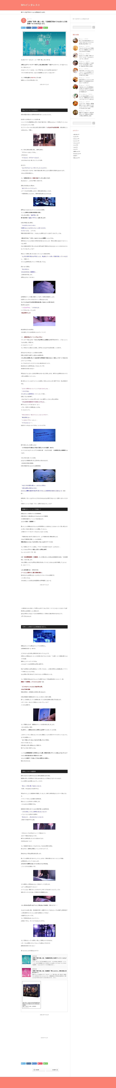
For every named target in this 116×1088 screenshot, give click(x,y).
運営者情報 (86, 5)
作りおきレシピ (76, 153)
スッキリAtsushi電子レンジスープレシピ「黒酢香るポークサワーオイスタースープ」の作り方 (86, 98)
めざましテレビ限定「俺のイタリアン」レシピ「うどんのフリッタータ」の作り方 (86, 57)
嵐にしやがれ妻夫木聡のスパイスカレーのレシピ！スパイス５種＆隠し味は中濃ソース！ (86, 42)
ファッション (75, 142)
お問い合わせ (92, 5)
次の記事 (54, 1069)
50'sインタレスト (30, 5)
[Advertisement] (44, 95)
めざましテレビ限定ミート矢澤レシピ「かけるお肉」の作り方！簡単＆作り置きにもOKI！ (86, 65)
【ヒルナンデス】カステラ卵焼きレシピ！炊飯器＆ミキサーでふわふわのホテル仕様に (86, 50)
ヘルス (74, 147)
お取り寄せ (75, 134)
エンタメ (30, 18)
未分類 (74, 155)
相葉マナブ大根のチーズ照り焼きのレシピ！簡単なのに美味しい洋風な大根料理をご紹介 (86, 114)
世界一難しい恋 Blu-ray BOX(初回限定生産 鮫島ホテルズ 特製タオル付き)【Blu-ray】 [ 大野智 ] (31, 1004)
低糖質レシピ (75, 151)
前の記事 (37, 1069)
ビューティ (75, 140)
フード (81, 68)
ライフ (74, 149)
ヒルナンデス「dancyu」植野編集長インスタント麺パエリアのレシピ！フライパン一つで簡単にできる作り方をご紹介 (86, 106)
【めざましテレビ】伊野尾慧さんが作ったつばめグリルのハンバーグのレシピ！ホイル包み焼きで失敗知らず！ (86, 89)
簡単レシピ (82, 46)
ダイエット (75, 138)
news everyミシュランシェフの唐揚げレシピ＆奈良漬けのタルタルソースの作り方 (86, 81)
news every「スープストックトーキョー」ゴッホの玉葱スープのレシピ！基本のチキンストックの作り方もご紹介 (86, 73)
